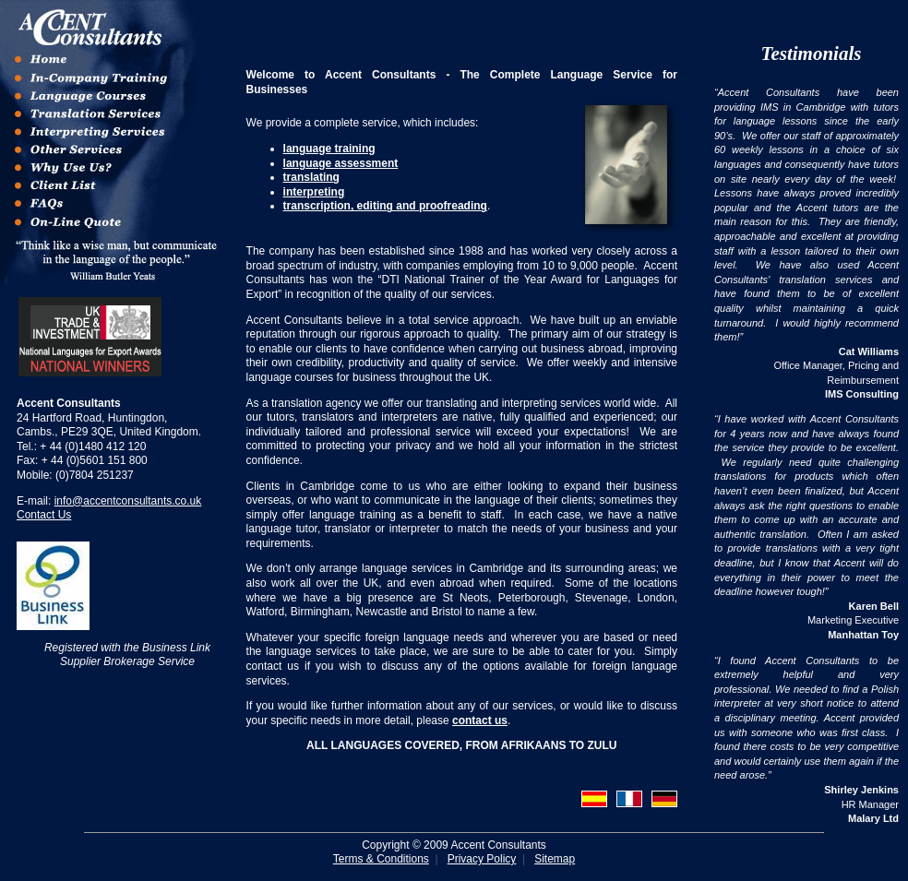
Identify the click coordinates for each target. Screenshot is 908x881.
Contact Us (44, 514)
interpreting (314, 191)
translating (311, 177)
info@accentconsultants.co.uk (128, 500)
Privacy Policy (482, 858)
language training (329, 148)
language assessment (341, 163)
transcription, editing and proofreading (385, 205)
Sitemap (554, 858)
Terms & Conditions (381, 858)
